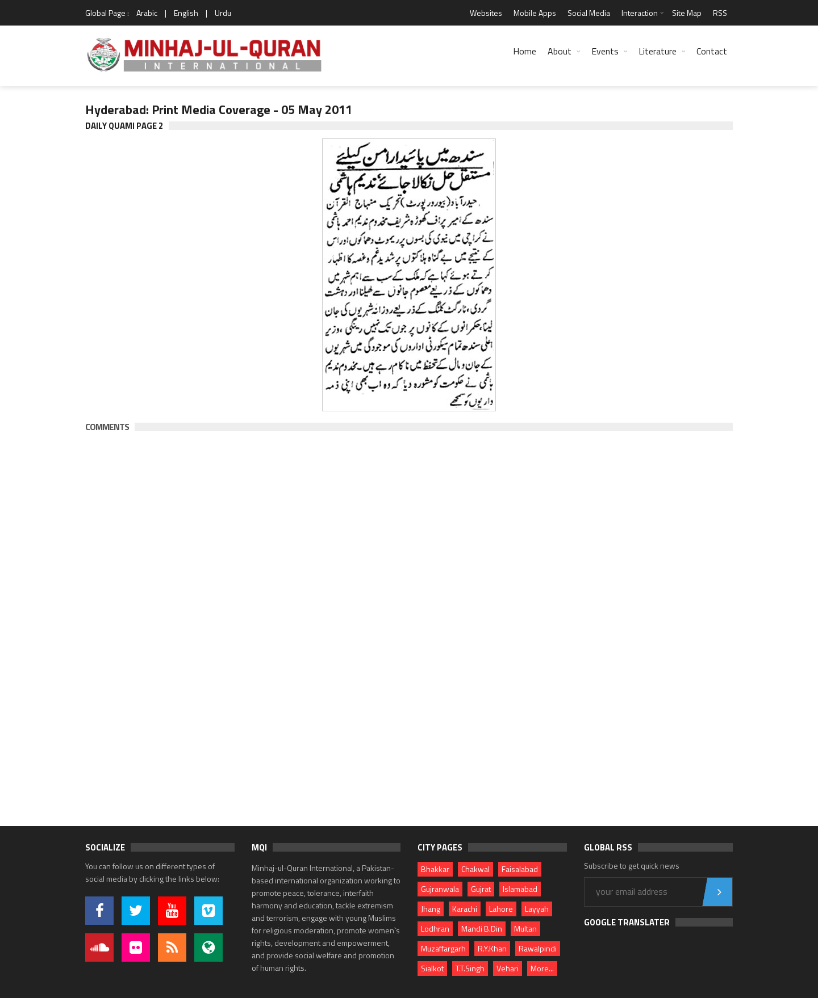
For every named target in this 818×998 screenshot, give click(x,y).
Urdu (223, 13)
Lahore (501, 909)
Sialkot (432, 968)
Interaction (639, 13)
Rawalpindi (538, 948)
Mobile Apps (535, 13)
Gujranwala (440, 889)
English (186, 13)
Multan (525, 928)
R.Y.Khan (492, 948)
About (559, 51)
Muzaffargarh (443, 948)
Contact (711, 51)
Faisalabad (520, 869)
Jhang (430, 909)
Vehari (507, 968)
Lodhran (435, 928)
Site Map (687, 13)
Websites (486, 13)
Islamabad (520, 889)
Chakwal (475, 869)
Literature (657, 51)
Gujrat (481, 889)
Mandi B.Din (481, 928)
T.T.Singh (470, 968)
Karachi (464, 909)
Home (524, 51)
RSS (720, 13)
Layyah (537, 909)
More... (542, 968)
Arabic (146, 13)
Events (605, 51)
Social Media (588, 13)
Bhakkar (435, 869)
